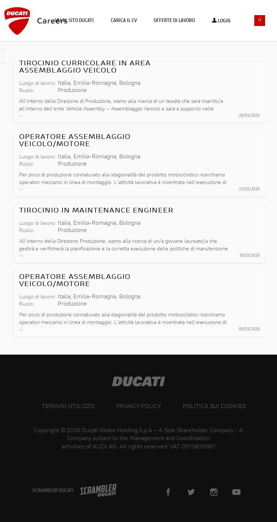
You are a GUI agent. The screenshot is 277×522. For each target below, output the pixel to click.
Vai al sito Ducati (74, 20)
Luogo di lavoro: (37, 83)
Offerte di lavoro (174, 20)
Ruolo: (26, 90)
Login (221, 21)
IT (260, 21)
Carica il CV (124, 20)
